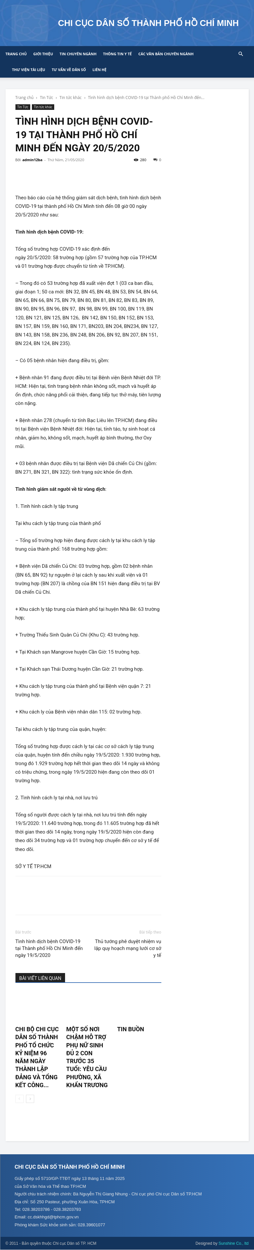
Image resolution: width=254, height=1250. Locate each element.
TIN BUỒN (130, 1029)
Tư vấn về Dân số (69, 69)
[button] (241, 54)
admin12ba (32, 159)
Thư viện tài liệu (28, 69)
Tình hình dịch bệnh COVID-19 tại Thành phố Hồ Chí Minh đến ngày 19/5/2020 (49, 948)
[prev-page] (19, 1099)
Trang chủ (16, 53)
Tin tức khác (70, 97)
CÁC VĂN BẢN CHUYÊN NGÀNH (166, 53)
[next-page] (30, 1099)
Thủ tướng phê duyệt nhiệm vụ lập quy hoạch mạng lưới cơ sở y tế (127, 948)
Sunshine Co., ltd (233, 1243)
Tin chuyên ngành (77, 53)
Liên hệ (99, 69)
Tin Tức (46, 97)
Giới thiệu (43, 53)
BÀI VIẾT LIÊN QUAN (40, 978)
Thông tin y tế (117, 53)
